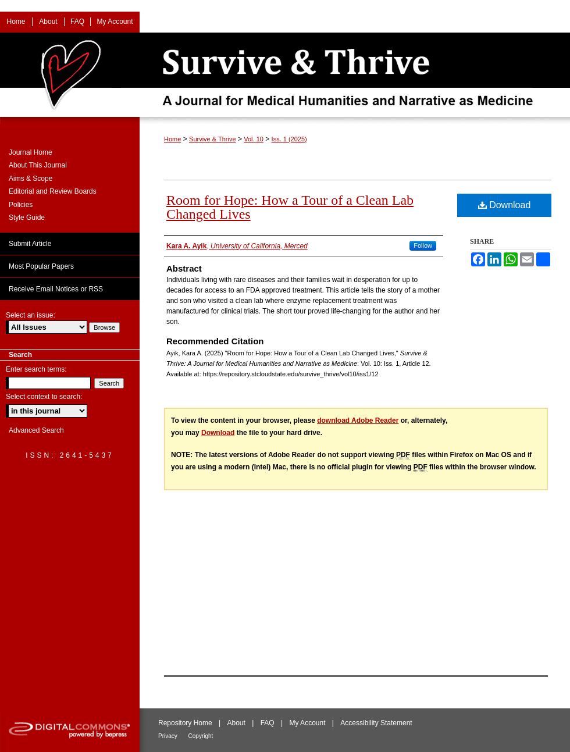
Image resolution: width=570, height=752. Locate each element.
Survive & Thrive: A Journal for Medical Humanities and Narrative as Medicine (285, 75)
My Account (308, 723)
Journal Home (30, 152)
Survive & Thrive (212, 139)
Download (504, 205)
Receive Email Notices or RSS (56, 289)
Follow (423, 245)
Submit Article (30, 244)
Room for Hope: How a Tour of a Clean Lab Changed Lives (290, 207)
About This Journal (38, 165)
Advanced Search (36, 430)
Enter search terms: (36, 369)
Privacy (168, 736)
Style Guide (27, 217)
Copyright (200, 736)
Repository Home (186, 723)
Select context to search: (44, 397)
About (237, 723)
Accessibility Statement (376, 723)
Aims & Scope (30, 178)
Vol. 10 (253, 139)
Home (172, 139)
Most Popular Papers (41, 266)
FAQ (268, 723)
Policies (21, 205)
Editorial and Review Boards (53, 191)
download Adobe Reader (357, 420)
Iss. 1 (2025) (289, 139)
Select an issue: (30, 315)
